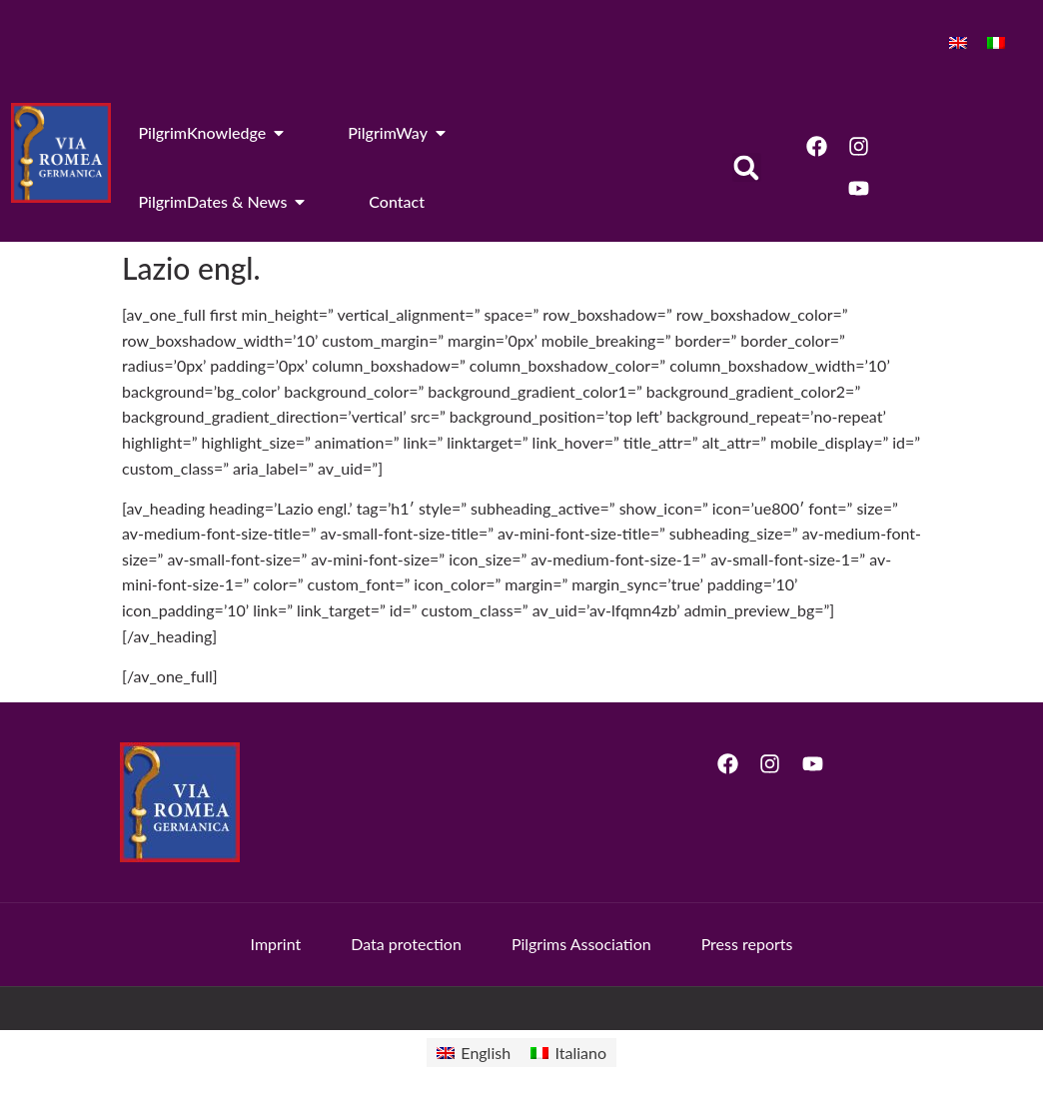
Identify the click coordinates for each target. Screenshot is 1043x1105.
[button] (746, 167)
